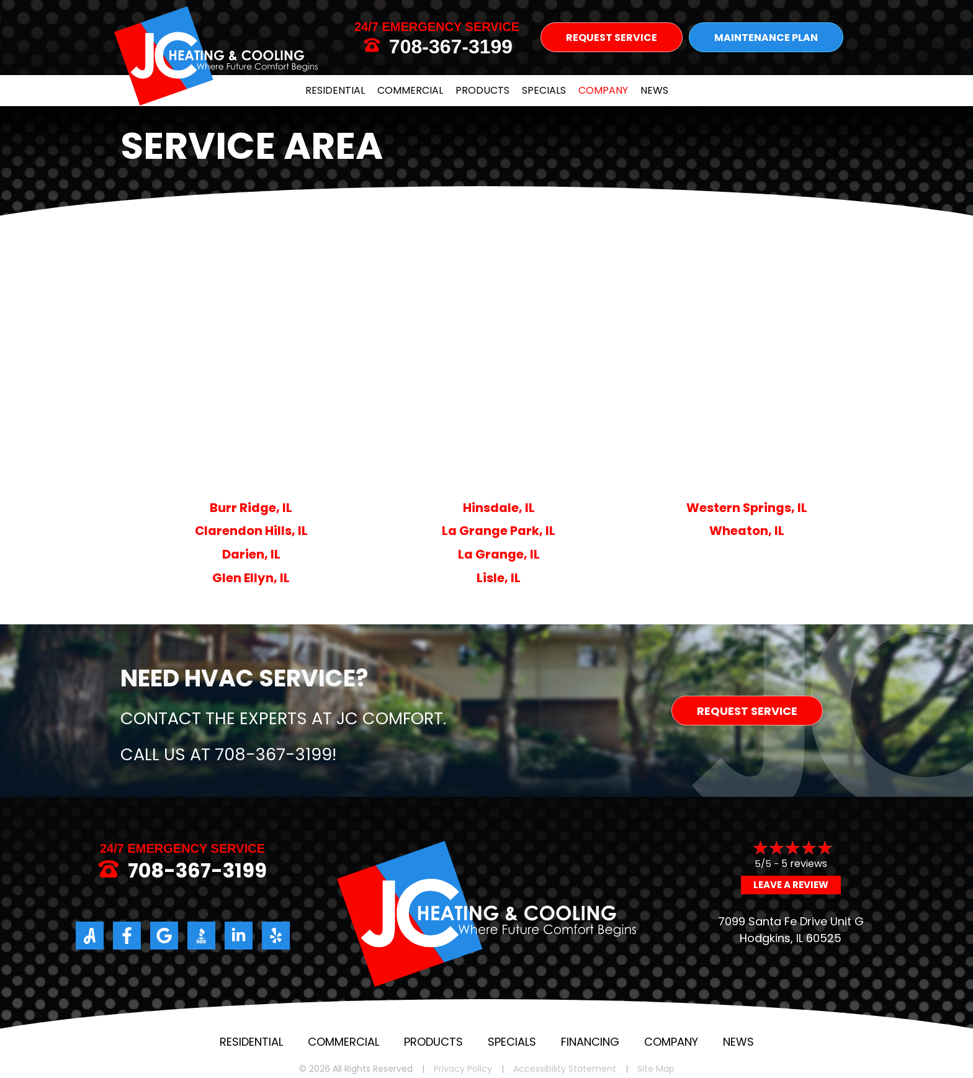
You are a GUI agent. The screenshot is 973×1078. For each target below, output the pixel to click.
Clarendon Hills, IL (251, 530)
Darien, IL (251, 554)
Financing (590, 1042)
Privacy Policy (463, 1069)
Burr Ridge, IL (251, 507)
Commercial (410, 90)
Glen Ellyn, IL (251, 577)
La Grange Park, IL (498, 530)
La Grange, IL (499, 554)
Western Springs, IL (746, 507)
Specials (544, 90)
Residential (335, 90)
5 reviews (804, 863)
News (654, 90)
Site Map (656, 1069)
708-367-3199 (451, 46)
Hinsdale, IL (499, 507)
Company (603, 90)
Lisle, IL (499, 577)
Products (482, 90)
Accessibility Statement (564, 1069)
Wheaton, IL (746, 530)
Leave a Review (790, 884)
